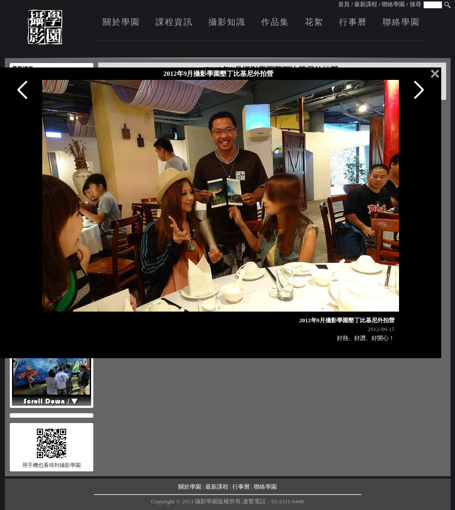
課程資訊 (174, 22)
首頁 (344, 4)
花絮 (314, 22)
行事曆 (353, 22)
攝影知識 (227, 22)
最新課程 (365, 4)
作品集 (275, 22)
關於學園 (121, 22)
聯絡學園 (393, 4)
